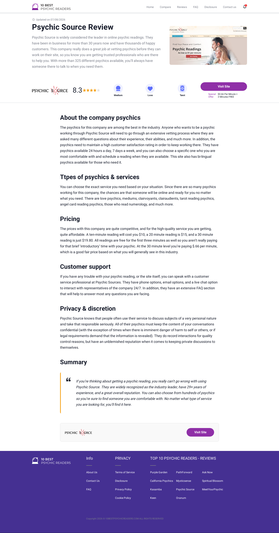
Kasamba (156, 489)
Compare (165, 7)
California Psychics (161, 480)
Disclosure (210, 7)
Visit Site (224, 86)
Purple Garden (158, 472)
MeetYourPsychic (212, 489)
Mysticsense (183, 480)
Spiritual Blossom (212, 480)
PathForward (184, 472)
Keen (153, 497)
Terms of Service (125, 472)
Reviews (182, 7)
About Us (91, 472)
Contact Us (93, 480)
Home (150, 7)
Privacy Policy (123, 489)
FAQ (195, 7)
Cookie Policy (123, 497)
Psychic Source (185, 489)
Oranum (181, 497)
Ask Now (207, 472)
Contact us (229, 7)
